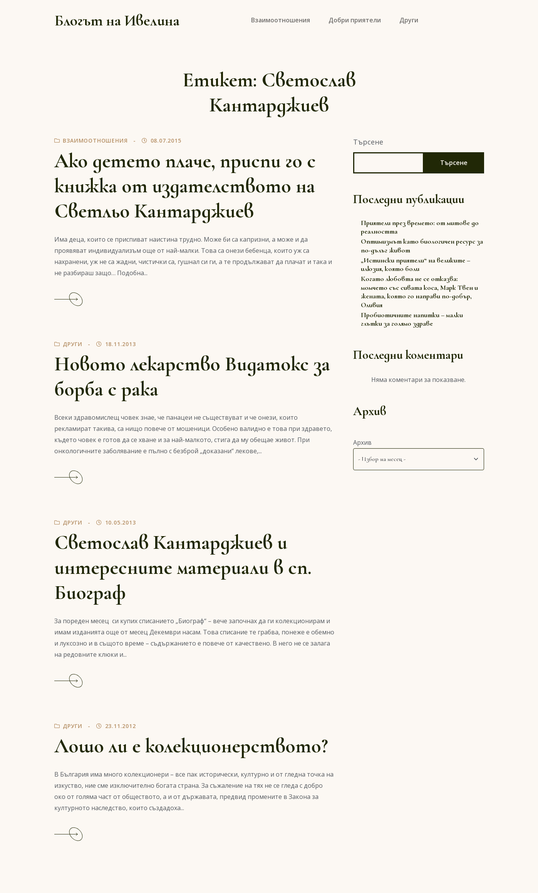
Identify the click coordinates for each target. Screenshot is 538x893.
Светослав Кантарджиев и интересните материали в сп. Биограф (183, 567)
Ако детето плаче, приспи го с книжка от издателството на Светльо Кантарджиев (185, 186)
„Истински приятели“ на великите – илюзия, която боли (415, 264)
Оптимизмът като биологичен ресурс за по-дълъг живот (422, 245)
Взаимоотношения (95, 140)
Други (72, 344)
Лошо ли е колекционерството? (191, 746)
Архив (362, 442)
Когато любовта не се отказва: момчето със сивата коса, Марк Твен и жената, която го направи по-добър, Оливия (419, 291)
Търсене (368, 141)
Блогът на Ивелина (116, 20)
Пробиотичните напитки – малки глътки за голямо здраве (412, 319)
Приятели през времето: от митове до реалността (420, 227)
